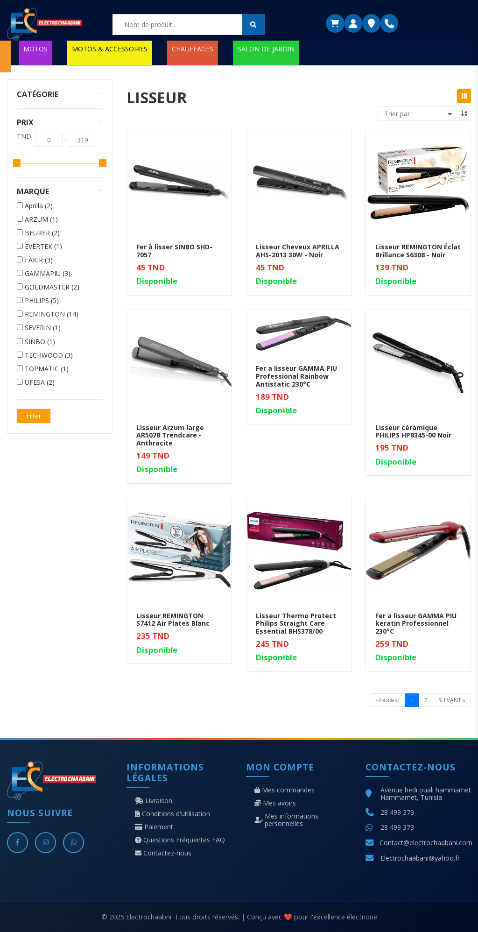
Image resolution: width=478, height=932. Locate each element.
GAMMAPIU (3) (47, 273)
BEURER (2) (42, 233)
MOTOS (35, 48)
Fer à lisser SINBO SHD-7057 (174, 250)
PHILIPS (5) (42, 300)
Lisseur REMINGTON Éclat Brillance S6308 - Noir (418, 250)
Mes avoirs (275, 803)
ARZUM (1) (41, 219)
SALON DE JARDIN (266, 48)
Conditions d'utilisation (172, 814)
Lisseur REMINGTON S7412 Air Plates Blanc (173, 619)
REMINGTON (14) (51, 314)
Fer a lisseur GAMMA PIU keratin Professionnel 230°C (416, 623)
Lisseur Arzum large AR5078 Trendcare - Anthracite (170, 435)
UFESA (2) (40, 382)
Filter (33, 415)
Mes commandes (284, 790)
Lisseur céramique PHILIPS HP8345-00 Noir (413, 431)
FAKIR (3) (39, 260)
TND (24, 136)
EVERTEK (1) (43, 246)
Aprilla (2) (39, 206)
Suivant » (451, 700)
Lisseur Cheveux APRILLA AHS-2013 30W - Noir (297, 250)
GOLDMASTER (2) (52, 287)
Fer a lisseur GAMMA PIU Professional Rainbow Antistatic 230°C (296, 376)
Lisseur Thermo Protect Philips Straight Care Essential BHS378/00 (296, 623)
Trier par (397, 113)
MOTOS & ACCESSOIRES (110, 48)
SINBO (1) (40, 342)
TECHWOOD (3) (49, 355)
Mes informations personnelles (286, 819)
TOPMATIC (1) (47, 369)
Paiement (154, 827)
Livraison (153, 801)
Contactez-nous (163, 853)
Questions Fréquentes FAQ (180, 840)
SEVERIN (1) (43, 328)
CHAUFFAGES (192, 48)
